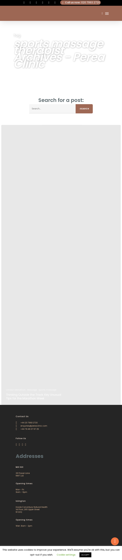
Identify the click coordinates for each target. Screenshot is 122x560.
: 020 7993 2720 (80, 2)
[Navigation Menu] (107, 13)
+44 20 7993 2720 (27, 422)
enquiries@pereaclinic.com (31, 425)
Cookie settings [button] (66, 554)
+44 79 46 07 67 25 (27, 429)
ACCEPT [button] (85, 554)
